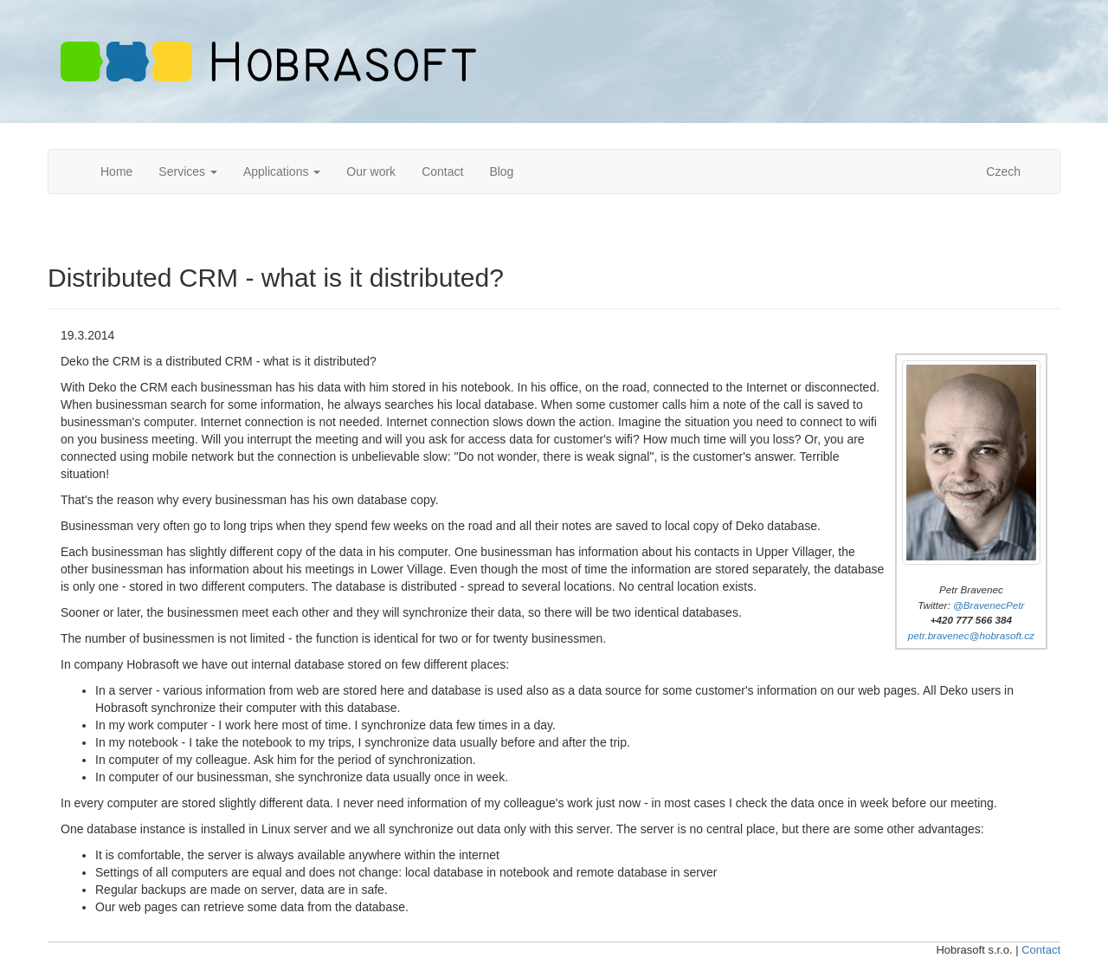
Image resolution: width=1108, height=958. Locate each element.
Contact (442, 171)
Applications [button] (281, 171)
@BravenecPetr (988, 605)
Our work (371, 171)
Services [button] (187, 171)
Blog (501, 171)
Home (116, 171)
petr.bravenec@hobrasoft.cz (971, 635)
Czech (1003, 171)
